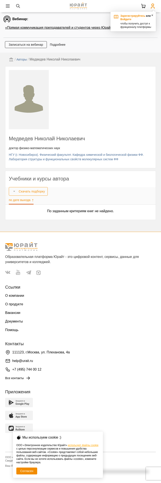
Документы (14, 321)
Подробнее (58, 44)
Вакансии (12, 313)
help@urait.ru (22, 361)
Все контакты (18, 378)
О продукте (14, 304)
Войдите (125, 19)
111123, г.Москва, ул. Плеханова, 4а (41, 352)
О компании (14, 295)
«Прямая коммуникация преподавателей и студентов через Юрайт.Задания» (66, 27)
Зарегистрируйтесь (132, 15)
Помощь (11, 330)
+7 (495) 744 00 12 (26, 369)
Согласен (26, 471)
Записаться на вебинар (26, 44)
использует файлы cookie (83, 445)
